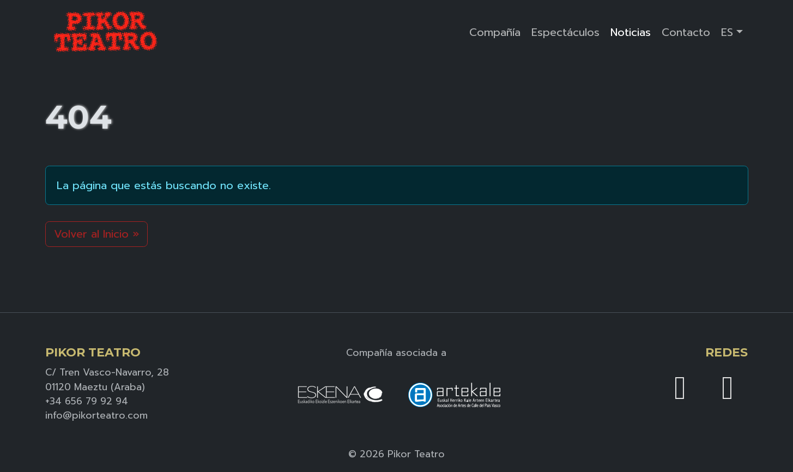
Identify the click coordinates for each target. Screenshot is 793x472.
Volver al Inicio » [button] (96, 234)
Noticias (630, 32)
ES (727, 32)
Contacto (686, 32)
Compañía (494, 32)
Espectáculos (565, 32)
